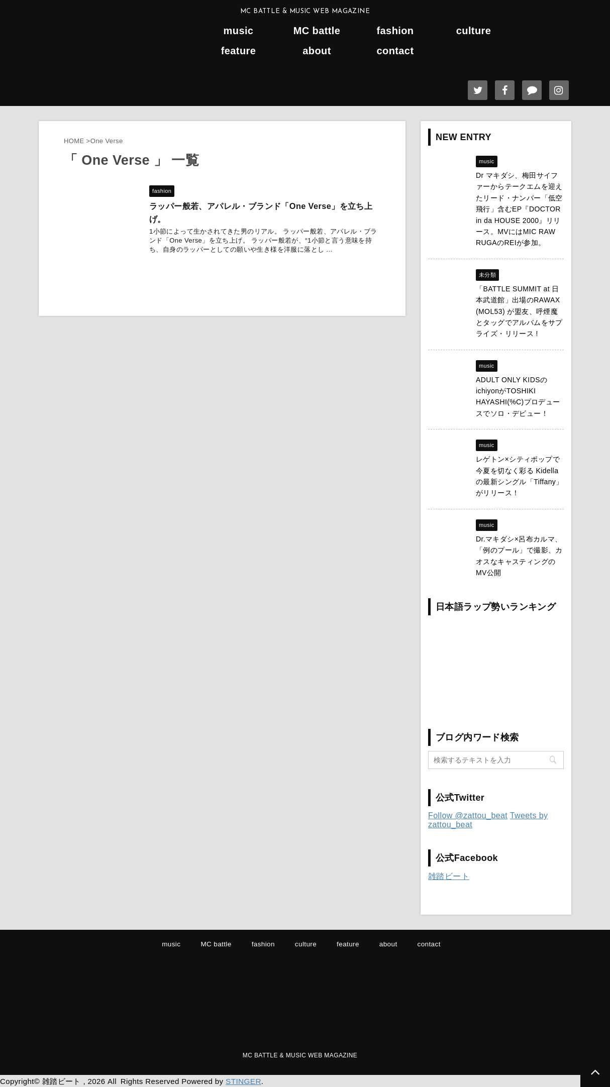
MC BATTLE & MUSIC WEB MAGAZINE (300, 1055)
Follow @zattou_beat (467, 815)
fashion (395, 31)
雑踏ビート (448, 876)
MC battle (317, 31)
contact (395, 51)
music (239, 31)
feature (238, 51)
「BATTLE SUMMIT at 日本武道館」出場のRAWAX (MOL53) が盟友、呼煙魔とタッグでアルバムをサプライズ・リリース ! (519, 311)
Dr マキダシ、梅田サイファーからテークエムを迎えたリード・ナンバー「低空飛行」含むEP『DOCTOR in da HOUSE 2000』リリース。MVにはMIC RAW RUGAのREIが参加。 (519, 209)
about (316, 51)
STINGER (243, 1080)
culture (473, 31)
